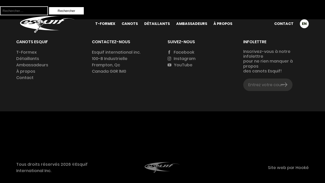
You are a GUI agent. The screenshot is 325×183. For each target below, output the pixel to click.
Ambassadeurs (191, 23)
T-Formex (105, 23)
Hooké (302, 168)
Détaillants (157, 23)
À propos (223, 23)
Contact (284, 23)
